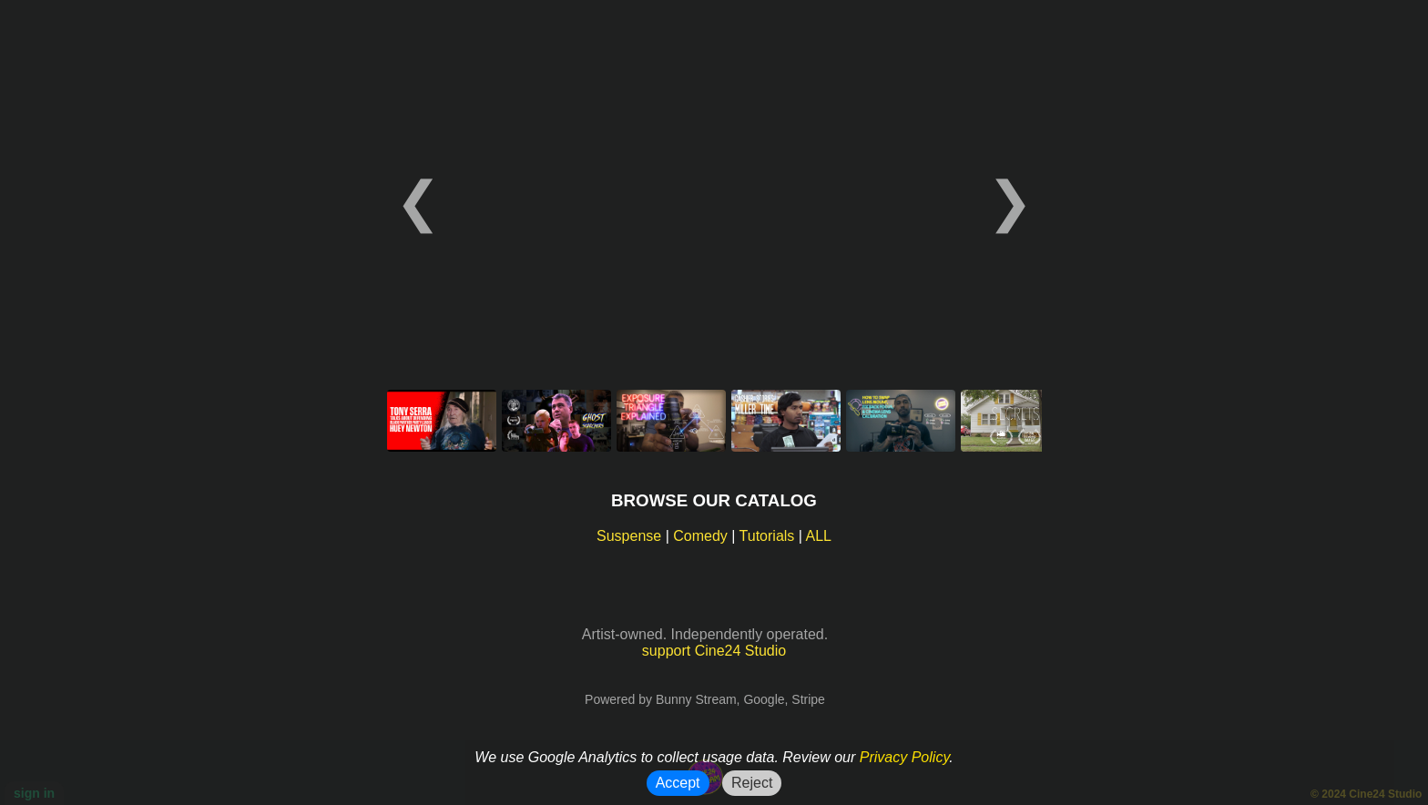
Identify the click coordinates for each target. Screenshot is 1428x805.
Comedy (700, 536)
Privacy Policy (904, 757)
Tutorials (767, 536)
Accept (678, 782)
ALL (818, 536)
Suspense (629, 536)
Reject (751, 782)
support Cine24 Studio (714, 650)
